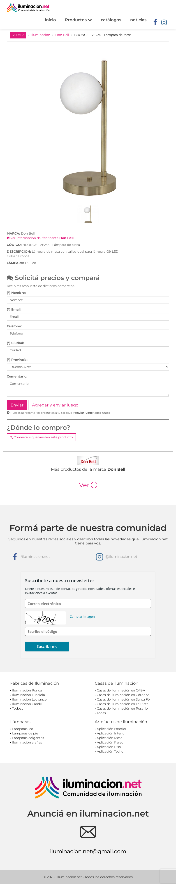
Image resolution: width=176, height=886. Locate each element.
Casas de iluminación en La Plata (122, 704)
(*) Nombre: (16, 293)
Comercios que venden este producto (41, 437)
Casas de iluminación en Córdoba (123, 695)
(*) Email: (14, 309)
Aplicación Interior (111, 733)
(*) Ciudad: (15, 343)
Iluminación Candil (27, 704)
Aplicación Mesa (109, 738)
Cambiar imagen (82, 616)
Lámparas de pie (25, 733)
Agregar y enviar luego (55, 405)
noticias (138, 19)
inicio (50, 19)
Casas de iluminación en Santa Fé (123, 699)
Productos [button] (78, 19)
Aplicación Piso (109, 747)
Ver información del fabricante (40, 238)
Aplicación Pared (110, 742)
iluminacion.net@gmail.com (88, 851)
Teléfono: (14, 326)
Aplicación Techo (110, 751)
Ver (88, 485)
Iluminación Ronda (27, 690)
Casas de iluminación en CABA (121, 690)
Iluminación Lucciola (28, 695)
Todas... (102, 713)
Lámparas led (22, 729)
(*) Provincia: (17, 360)
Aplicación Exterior (112, 729)
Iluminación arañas (27, 742)
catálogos (111, 19)
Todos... (17, 708)
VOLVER (18, 35)
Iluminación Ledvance (29, 699)
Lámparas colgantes (28, 738)
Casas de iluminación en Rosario (122, 708)
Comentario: (17, 376)
